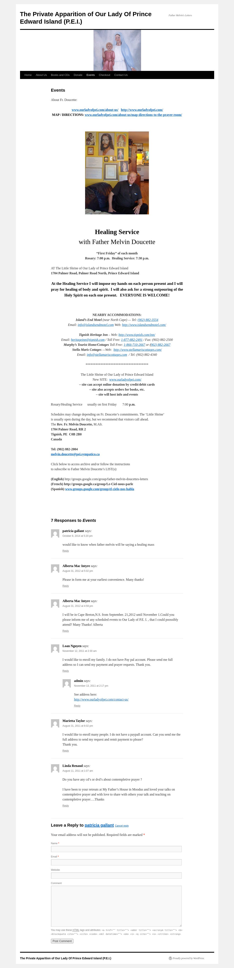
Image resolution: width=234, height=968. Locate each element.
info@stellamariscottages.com (107, 354)
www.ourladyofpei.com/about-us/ (95, 110)
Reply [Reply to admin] (77, 705)
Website (55, 869)
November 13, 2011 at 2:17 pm (91, 685)
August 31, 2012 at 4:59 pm (78, 606)
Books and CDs (60, 75)
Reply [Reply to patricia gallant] (66, 550)
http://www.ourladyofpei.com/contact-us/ (101, 699)
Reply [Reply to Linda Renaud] (66, 805)
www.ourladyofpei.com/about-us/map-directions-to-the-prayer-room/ (133, 115)
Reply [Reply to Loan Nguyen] (66, 670)
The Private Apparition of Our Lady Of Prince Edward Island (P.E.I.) (65, 958)
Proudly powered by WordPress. (189, 958)
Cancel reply (122, 825)
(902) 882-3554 (148, 320)
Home (28, 75)
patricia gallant (99, 825)
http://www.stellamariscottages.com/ (138, 349)
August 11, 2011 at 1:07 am (78, 770)
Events (91, 75)
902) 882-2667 (160, 344)
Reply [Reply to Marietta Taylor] (66, 750)
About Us (41, 75)
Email (55, 856)
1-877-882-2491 (132, 339)
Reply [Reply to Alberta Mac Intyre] (66, 585)
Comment (56, 883)
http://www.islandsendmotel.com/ (144, 325)
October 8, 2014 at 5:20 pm (78, 535)
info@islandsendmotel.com (96, 325)
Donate (78, 75)
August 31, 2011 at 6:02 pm (78, 725)
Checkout (104, 75)
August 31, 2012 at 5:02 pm (78, 571)
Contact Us (121, 75)
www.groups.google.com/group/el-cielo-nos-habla (99, 489)
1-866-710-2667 (134, 344)
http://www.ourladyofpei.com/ (142, 110)
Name (55, 843)
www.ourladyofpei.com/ (125, 379)
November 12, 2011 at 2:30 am (80, 651)
